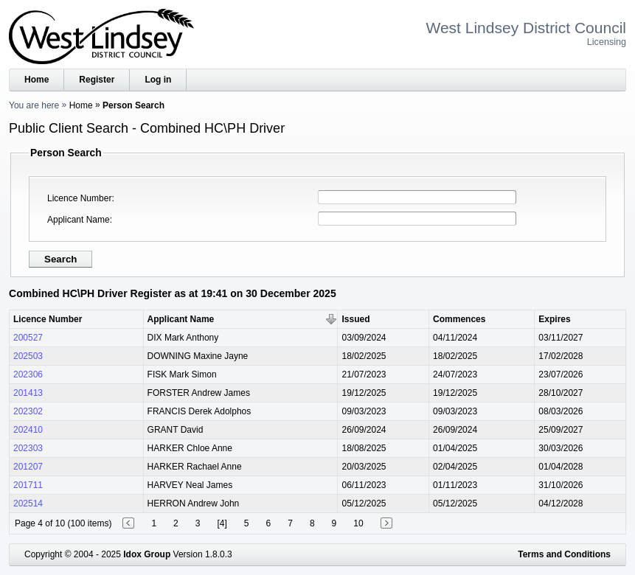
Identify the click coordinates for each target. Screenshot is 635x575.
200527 (28, 337)
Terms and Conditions (564, 554)
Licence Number (79, 198)
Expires (554, 319)
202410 (28, 430)
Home (36, 79)
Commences (459, 319)
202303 (28, 448)
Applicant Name (78, 220)
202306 (28, 374)
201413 (28, 393)
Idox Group (146, 554)
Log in (158, 79)
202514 (28, 503)
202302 (28, 411)
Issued (355, 319)
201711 (28, 485)
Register (96, 79)
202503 (28, 356)
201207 (28, 466)
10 (358, 523)
